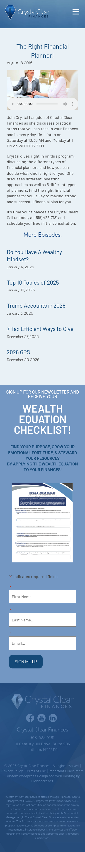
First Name (10, 587)
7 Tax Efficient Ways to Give (40, 328)
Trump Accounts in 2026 (36, 305)
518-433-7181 (42, 737)
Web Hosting (65, 776)
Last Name (10, 610)
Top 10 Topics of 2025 (33, 282)
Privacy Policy (12, 771)
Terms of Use (35, 771)
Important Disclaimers (66, 771)
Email (10, 634)
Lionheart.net (42, 781)
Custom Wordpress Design (27, 776)
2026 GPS (18, 352)
